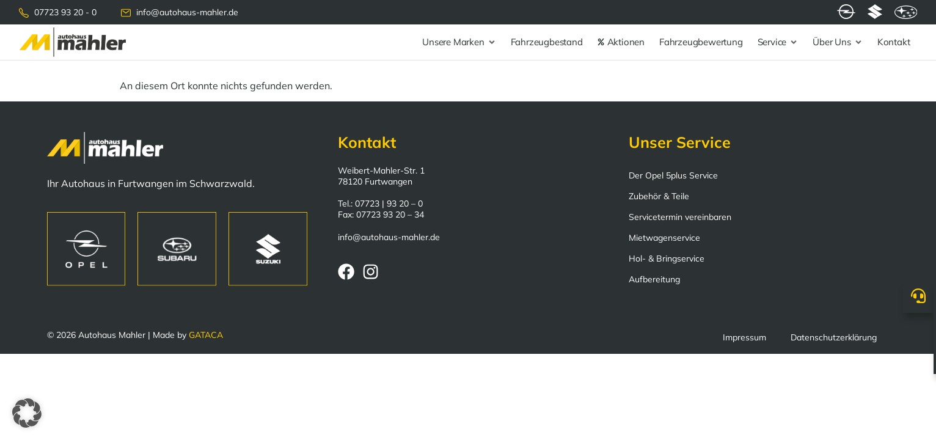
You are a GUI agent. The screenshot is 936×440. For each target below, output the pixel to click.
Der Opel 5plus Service (673, 175)
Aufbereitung (654, 279)
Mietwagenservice (664, 237)
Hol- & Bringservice (666, 258)
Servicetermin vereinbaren (680, 216)
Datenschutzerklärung (834, 337)
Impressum (744, 337)
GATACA (206, 334)
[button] (27, 413)
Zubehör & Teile (659, 196)
